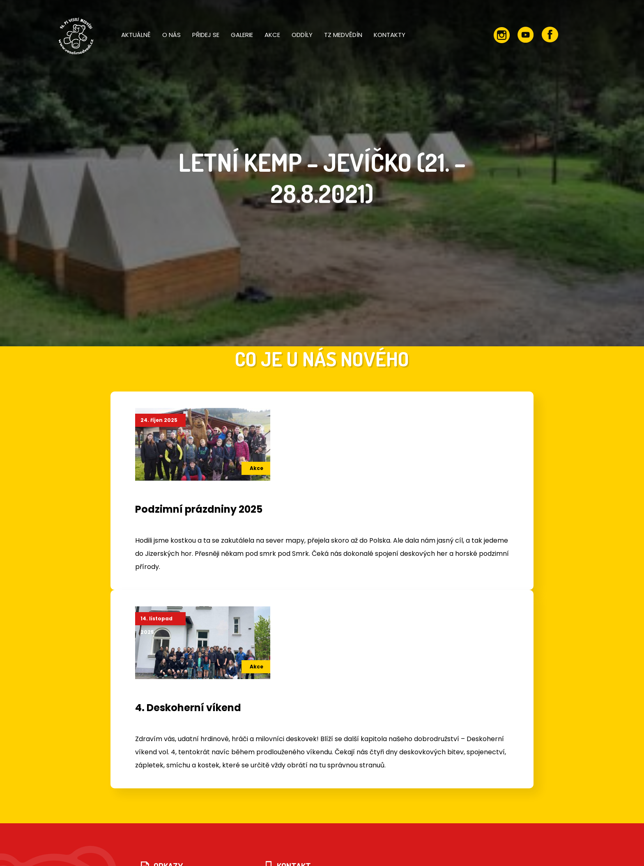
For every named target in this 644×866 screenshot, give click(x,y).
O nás (171, 34)
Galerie (242, 34)
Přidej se (205, 34)
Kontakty (389, 34)
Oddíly (302, 34)
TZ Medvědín (343, 34)
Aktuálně (136, 34)
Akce (272, 34)
